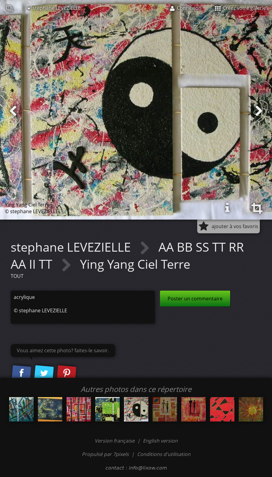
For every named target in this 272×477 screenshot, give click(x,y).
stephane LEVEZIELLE (54, 8)
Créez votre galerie (240, 8)
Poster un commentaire (195, 298)
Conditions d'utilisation (163, 454)
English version (160, 440)
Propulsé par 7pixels (105, 454)
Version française (115, 440)
